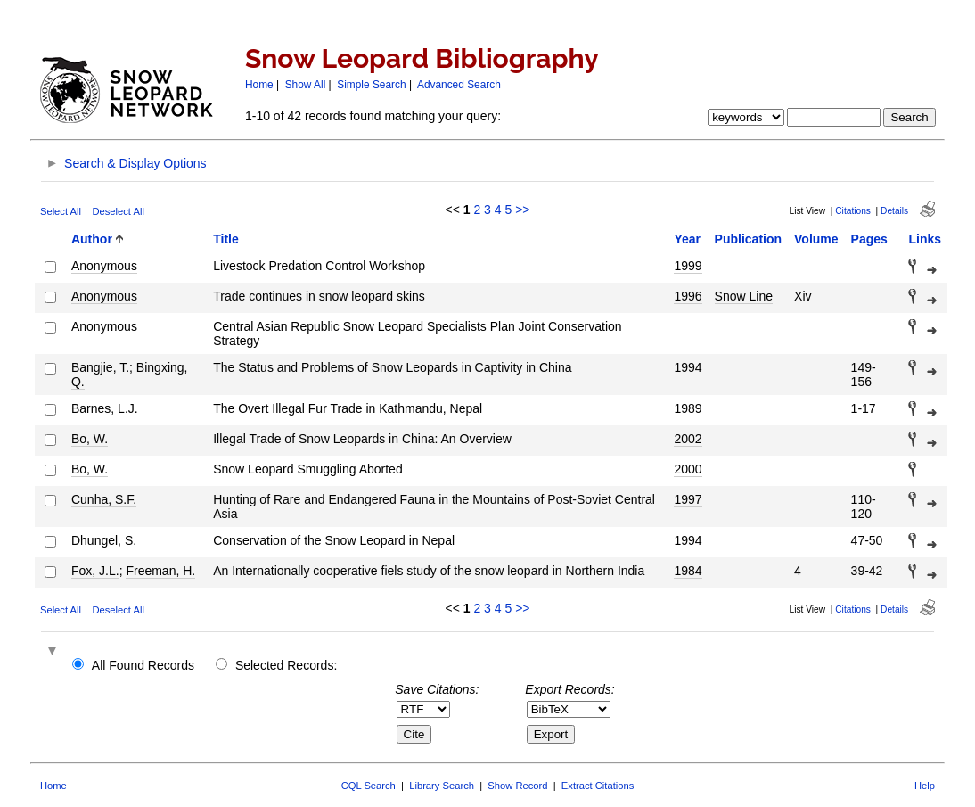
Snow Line (744, 296)
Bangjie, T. (100, 367)
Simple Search (371, 84)
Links (924, 239)
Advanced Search (459, 84)
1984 (687, 571)
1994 (687, 367)
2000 (687, 469)
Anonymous (104, 266)
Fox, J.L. (95, 571)
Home (259, 84)
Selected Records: (286, 665)
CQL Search (368, 785)
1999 (687, 266)
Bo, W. (89, 439)
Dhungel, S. (103, 540)
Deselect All (117, 211)
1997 (687, 499)
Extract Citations (597, 785)
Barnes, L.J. (104, 408)
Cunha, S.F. (103, 499)
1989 (687, 408)
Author (91, 239)
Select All (60, 211)
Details (894, 211)
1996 (687, 296)
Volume (816, 239)
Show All (305, 84)
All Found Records (143, 665)
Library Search (441, 785)
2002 (687, 439)
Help (924, 785)
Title (226, 239)
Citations (853, 211)
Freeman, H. (160, 571)
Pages (869, 239)
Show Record (517, 785)
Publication (748, 239)
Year (687, 239)
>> (522, 209)
